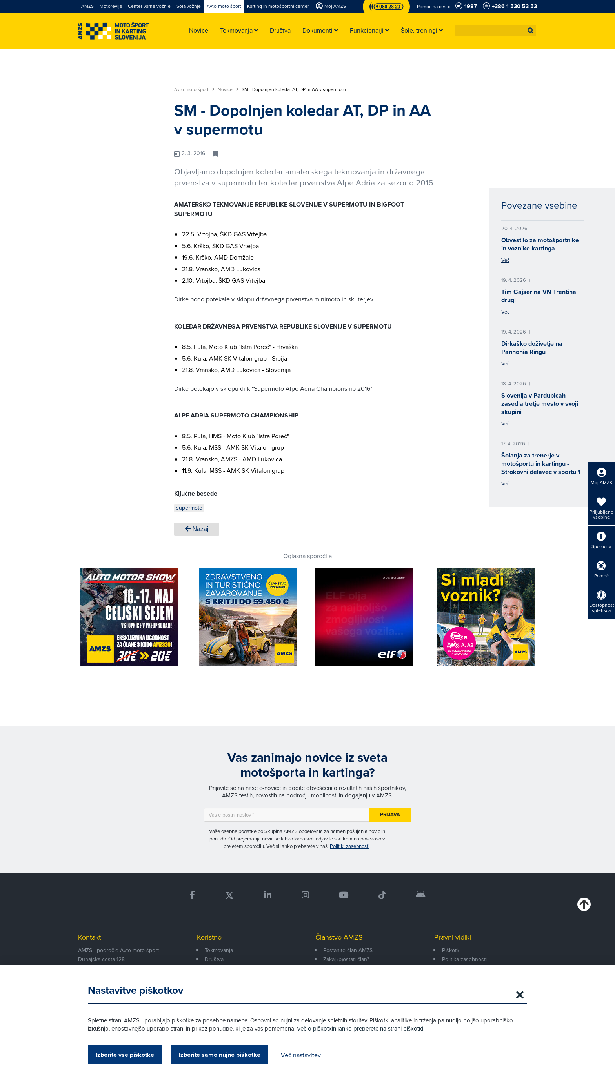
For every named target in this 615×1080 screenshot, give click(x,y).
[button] (530, 30)
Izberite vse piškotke (125, 1054)
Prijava (390, 814)
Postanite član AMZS (348, 950)
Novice (228, 89)
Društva (214, 959)
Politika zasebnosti (464, 959)
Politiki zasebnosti (349, 845)
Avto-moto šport (194, 89)
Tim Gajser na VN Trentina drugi (538, 296)
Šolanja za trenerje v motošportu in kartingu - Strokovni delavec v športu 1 (540, 463)
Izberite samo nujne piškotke (219, 1054)
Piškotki (451, 950)
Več (505, 259)
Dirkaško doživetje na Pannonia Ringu (531, 347)
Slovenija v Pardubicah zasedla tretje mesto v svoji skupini (539, 403)
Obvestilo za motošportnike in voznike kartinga (540, 244)
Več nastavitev (301, 1055)
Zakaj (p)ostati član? (346, 959)
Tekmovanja (219, 950)
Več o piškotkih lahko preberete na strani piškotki (360, 1028)
